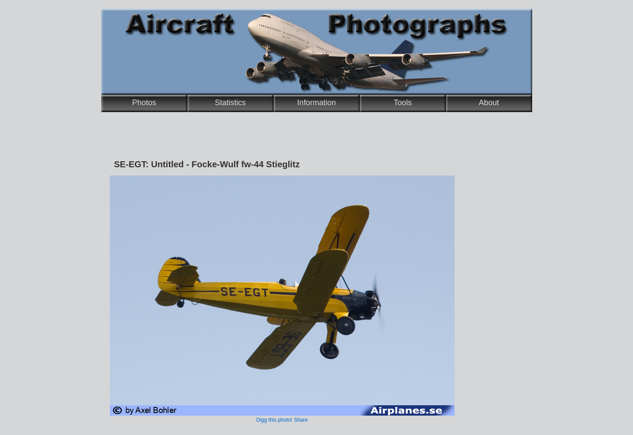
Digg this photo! (274, 420)
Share (301, 420)
